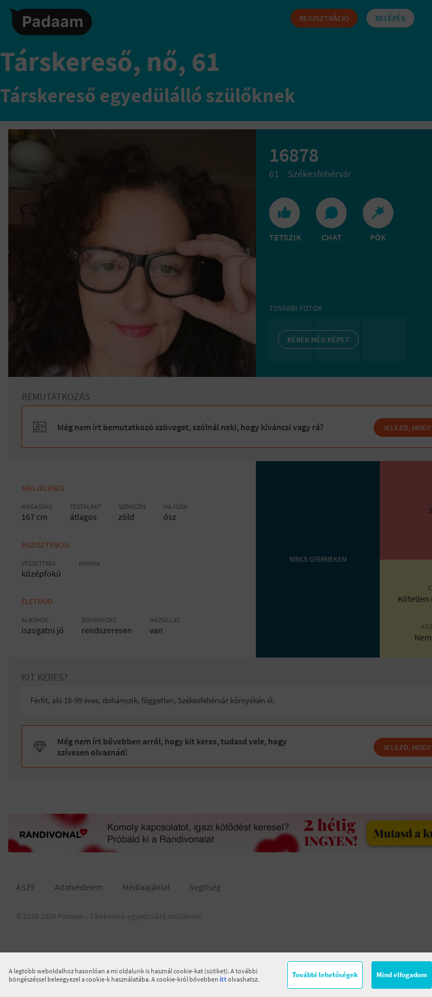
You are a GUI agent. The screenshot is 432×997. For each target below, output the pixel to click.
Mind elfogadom (401, 974)
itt (223, 979)
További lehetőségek (325, 974)
